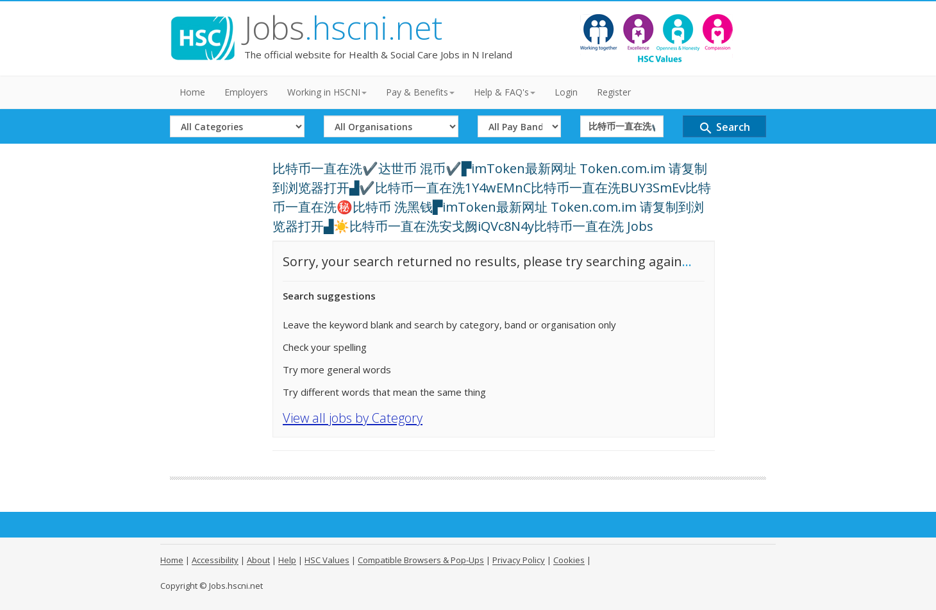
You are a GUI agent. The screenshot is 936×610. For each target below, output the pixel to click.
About (258, 560)
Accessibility (215, 560)
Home (192, 92)
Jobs (343, 27)
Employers (246, 92)
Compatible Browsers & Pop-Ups (421, 560)
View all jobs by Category (352, 418)
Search (724, 128)
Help (287, 560)
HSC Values (327, 560)
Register (614, 92)
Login (566, 92)
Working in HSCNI (327, 92)
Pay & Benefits (420, 92)
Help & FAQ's (504, 92)
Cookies (569, 560)
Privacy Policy (518, 560)
